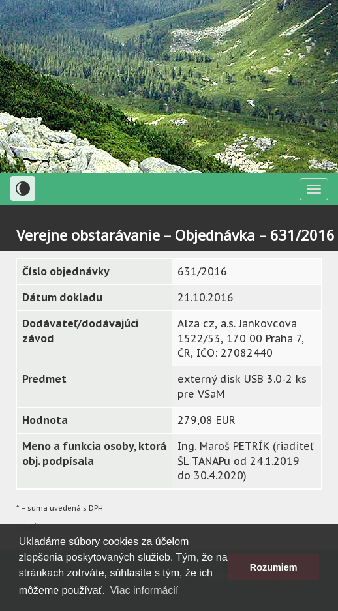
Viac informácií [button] (144, 590)
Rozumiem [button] (274, 567)
